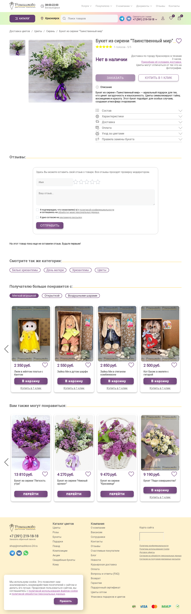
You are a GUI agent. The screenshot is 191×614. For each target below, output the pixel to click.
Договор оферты (147, 552)
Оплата (95, 569)
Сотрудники (98, 536)
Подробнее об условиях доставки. (161, 62)
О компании (123, 6)
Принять (66, 601)
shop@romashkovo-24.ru (24, 545)
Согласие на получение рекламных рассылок (159, 559)
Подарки (58, 541)
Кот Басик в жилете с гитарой (155, 373)
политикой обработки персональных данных (38, 593)
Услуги (85, 6)
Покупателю (102, 6)
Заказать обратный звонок (23, 539)
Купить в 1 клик (30, 388)
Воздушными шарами (82, 295)
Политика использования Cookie (154, 549)
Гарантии (96, 582)
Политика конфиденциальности (153, 546)
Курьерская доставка (104, 564)
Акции (56, 555)
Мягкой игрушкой (24, 295)
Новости (96, 559)
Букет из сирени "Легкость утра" (29, 482)
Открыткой (52, 295)
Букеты (57, 536)
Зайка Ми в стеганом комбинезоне (113, 373)
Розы (56, 532)
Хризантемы (80, 270)
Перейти (31, 494)
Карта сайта (146, 527)
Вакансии (96, 532)
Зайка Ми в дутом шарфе (72, 371)
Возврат (96, 578)
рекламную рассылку (70, 217)
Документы (142, 6)
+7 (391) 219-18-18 (24, 536)
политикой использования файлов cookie (53, 590)
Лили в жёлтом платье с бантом (28, 373)
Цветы (101, 270)
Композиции (60, 550)
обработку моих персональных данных (78, 212)
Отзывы (160, 6)
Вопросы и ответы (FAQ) (105, 573)
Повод (56, 546)
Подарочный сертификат (105, 587)
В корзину (31, 381)
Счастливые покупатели (105, 550)
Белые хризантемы (25, 270)
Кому (56, 564)
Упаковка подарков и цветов (108, 596)
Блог (93, 555)
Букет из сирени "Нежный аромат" (72, 482)
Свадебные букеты (64, 559)
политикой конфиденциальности (97, 209)
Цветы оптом (99, 592)
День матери (55, 270)
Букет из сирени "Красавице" (109, 482)
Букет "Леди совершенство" (159, 480)
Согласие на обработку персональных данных (160, 556)
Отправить (49, 225)
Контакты (174, 6)
